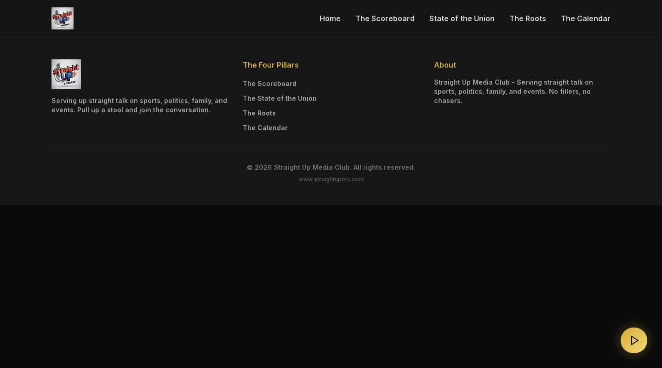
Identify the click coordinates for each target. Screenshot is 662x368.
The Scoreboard (385, 18)
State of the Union (462, 18)
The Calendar (586, 18)
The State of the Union (280, 98)
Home (330, 18)
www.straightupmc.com (331, 179)
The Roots (527, 18)
